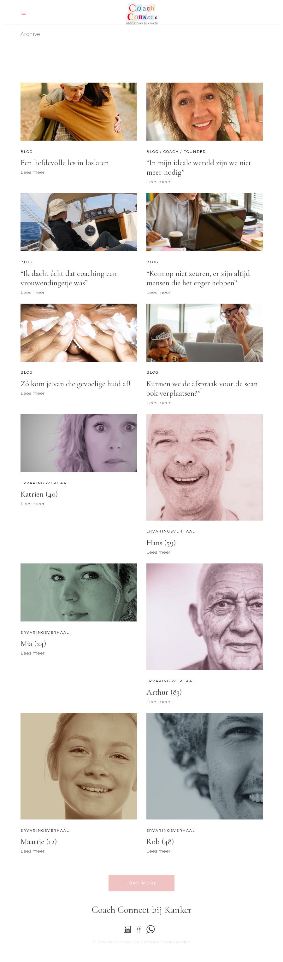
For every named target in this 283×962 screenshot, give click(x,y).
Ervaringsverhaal (45, 483)
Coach (171, 151)
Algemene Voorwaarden (163, 942)
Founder (195, 151)
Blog (27, 151)
